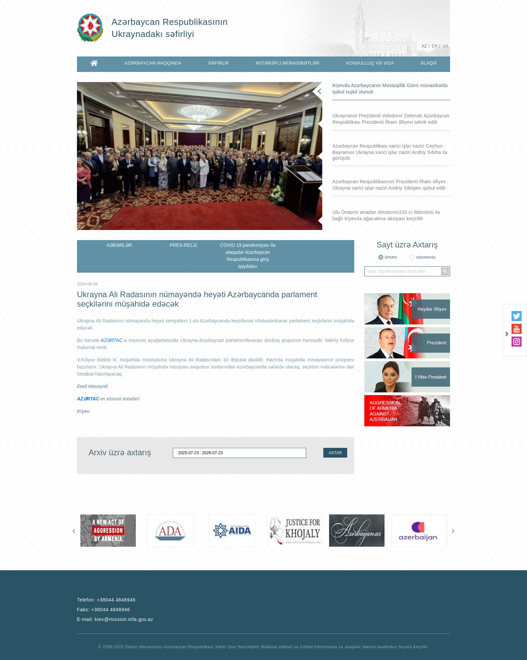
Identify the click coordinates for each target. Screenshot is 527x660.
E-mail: (115, 619)
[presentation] (74, 530)
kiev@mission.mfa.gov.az (124, 619)
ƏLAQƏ (428, 63)
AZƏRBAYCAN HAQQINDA (152, 63)
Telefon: (106, 600)
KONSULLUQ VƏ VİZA (370, 63)
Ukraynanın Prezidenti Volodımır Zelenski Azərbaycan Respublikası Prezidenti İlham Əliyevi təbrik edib (390, 119)
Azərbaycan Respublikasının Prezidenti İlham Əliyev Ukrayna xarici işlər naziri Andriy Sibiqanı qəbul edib (389, 185)
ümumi (390, 257)
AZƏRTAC (112, 340)
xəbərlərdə (426, 257)
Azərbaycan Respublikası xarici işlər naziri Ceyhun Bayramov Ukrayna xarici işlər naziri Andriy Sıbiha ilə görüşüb (389, 152)
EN (435, 46)
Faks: (103, 609)
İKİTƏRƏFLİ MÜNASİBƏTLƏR (287, 63)
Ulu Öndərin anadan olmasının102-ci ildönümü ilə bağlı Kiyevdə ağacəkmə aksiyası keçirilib (386, 215)
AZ (424, 46)
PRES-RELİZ (183, 245)
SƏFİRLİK (218, 63)
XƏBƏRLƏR (119, 245)
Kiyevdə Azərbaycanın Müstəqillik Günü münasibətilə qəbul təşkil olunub (390, 88)
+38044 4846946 (116, 600)
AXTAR (335, 453)
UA (445, 46)
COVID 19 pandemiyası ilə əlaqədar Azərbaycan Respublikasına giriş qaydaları (248, 255)
